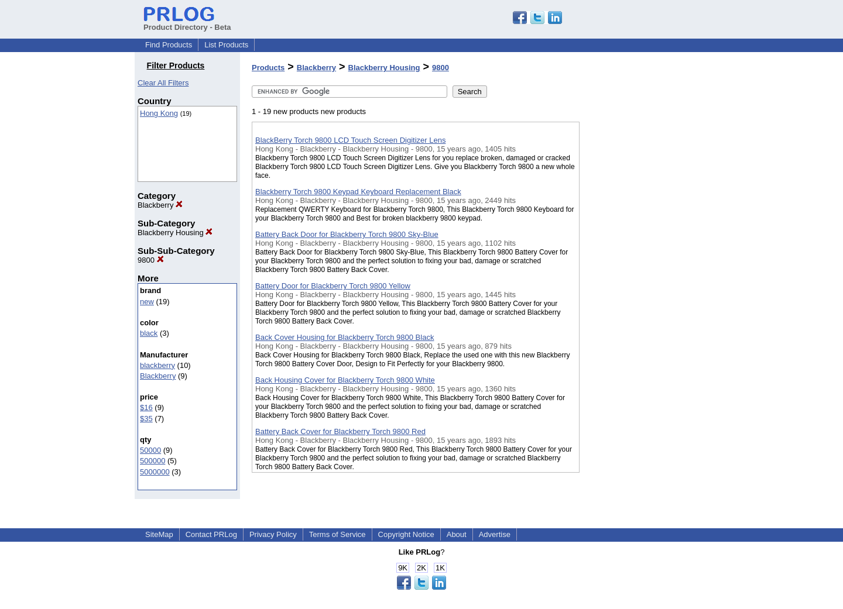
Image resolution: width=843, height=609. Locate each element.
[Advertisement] (638, 303)
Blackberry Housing (175, 232)
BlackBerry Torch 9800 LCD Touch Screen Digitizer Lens (350, 140)
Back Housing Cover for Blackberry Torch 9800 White (345, 380)
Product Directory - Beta (187, 23)
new (147, 301)
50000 (150, 450)
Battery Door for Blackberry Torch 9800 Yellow (332, 285)
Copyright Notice (406, 534)
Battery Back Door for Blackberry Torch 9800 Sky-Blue (346, 234)
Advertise (494, 534)
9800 (151, 260)
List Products (226, 44)
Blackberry (160, 205)
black (148, 333)
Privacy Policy (273, 534)
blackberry (157, 365)
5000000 (155, 471)
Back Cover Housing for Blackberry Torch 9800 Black (344, 337)
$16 (146, 407)
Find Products (168, 44)
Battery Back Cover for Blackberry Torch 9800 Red (340, 431)
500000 (152, 460)
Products (268, 67)
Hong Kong (159, 113)
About (457, 534)
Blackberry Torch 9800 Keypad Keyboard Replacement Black (358, 191)
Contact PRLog (211, 534)
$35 (146, 418)
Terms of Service (337, 534)
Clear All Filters (163, 82)
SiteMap (159, 534)
